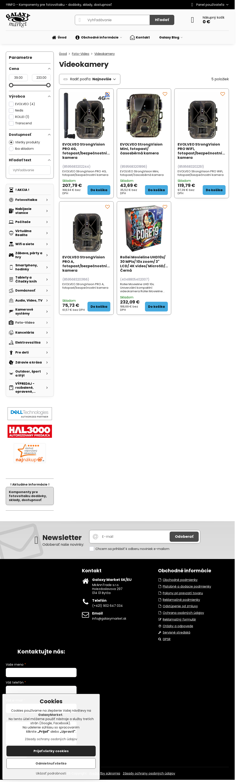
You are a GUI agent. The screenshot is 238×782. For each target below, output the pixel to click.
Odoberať (184, 536)
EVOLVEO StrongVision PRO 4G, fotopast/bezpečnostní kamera (84, 151)
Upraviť (67, 731)
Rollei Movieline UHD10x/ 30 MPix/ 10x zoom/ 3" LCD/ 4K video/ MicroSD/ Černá (142, 264)
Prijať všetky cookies (51, 751)
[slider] (11, 85)
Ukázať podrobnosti (51, 773)
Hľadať (162, 19)
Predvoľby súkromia (104, 773)
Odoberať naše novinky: (63, 544)
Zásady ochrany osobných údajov (149, 773)
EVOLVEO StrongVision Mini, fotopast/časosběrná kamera (141, 149)
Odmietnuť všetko (51, 763)
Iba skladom (21, 148)
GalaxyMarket (50, 715)
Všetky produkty (24, 142)
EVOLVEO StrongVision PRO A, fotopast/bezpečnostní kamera (84, 264)
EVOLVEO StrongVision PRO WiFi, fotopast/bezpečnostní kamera (200, 151)
